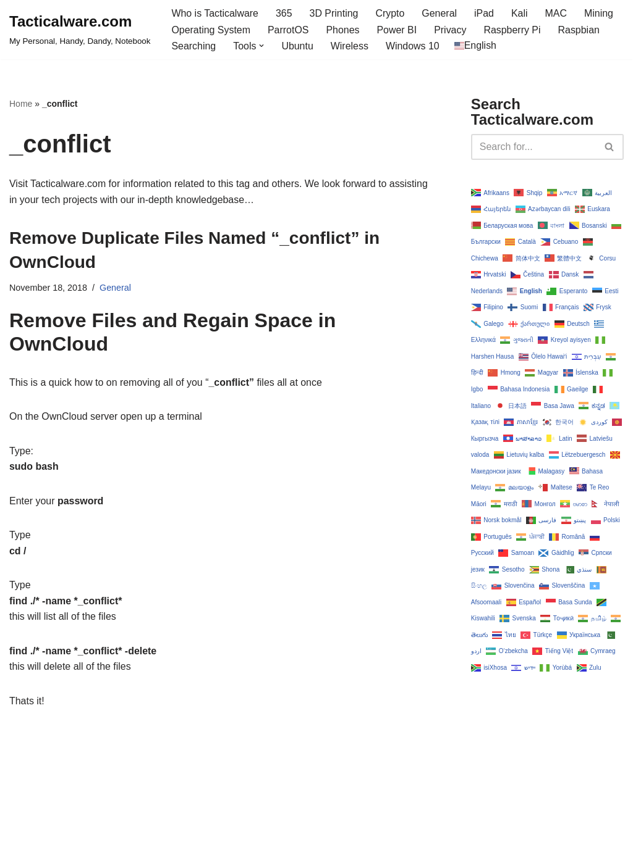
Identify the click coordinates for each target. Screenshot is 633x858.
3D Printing (334, 13)
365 (284, 13)
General (440, 13)
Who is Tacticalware (214, 13)
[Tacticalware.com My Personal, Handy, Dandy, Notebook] (79, 29)
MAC (557, 13)
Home (20, 104)
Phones (343, 30)
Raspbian (580, 30)
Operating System (210, 30)
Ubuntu (298, 46)
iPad (485, 13)
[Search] (533, 147)
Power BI (397, 30)
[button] (262, 45)
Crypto (390, 13)
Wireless (349, 46)
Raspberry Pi (513, 30)
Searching (193, 46)
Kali (520, 13)
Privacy (451, 30)
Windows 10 (413, 46)
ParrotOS (288, 30)
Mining (599, 13)
